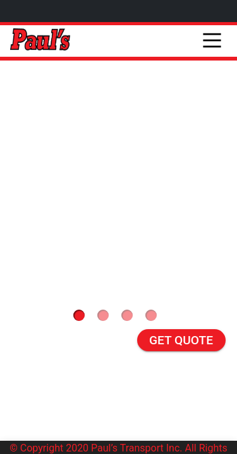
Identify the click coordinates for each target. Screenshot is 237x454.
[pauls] (40, 41)
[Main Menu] (212, 30)
